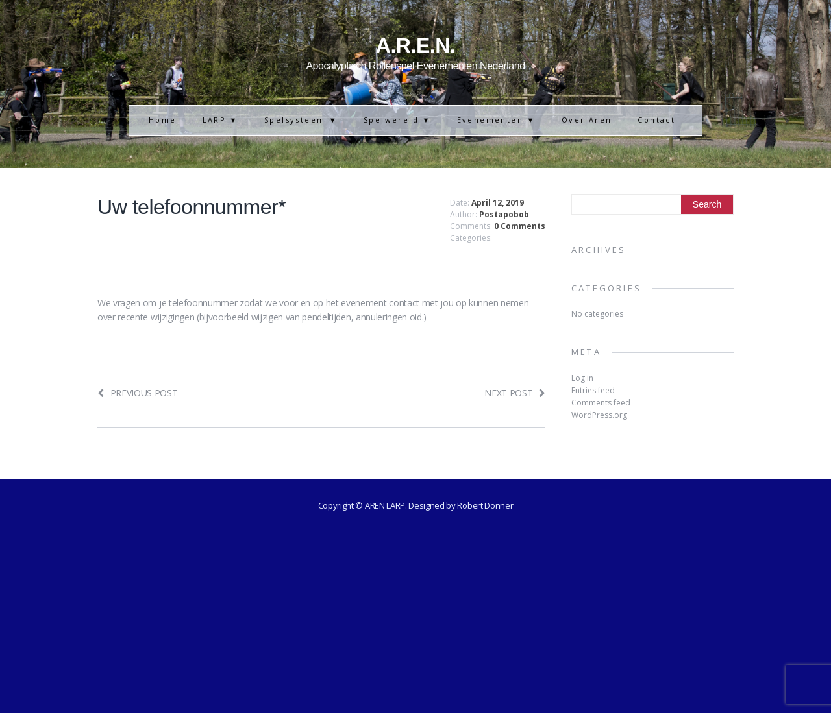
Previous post (137, 393)
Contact (656, 120)
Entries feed (593, 390)
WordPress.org (599, 414)
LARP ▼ (220, 120)
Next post (514, 393)
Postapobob (504, 214)
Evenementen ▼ (496, 120)
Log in (582, 377)
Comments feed (600, 402)
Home (163, 120)
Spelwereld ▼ (397, 120)
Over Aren (587, 120)
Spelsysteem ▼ (301, 120)
